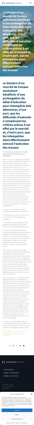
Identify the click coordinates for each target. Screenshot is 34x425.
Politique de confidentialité (21, 422)
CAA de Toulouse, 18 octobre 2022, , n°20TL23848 (14, 333)
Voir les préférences (17, 419)
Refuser (17, 414)
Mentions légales (8, 369)
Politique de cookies (10, 422)
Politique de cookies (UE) (11, 376)
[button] (31, 394)
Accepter (17, 410)
